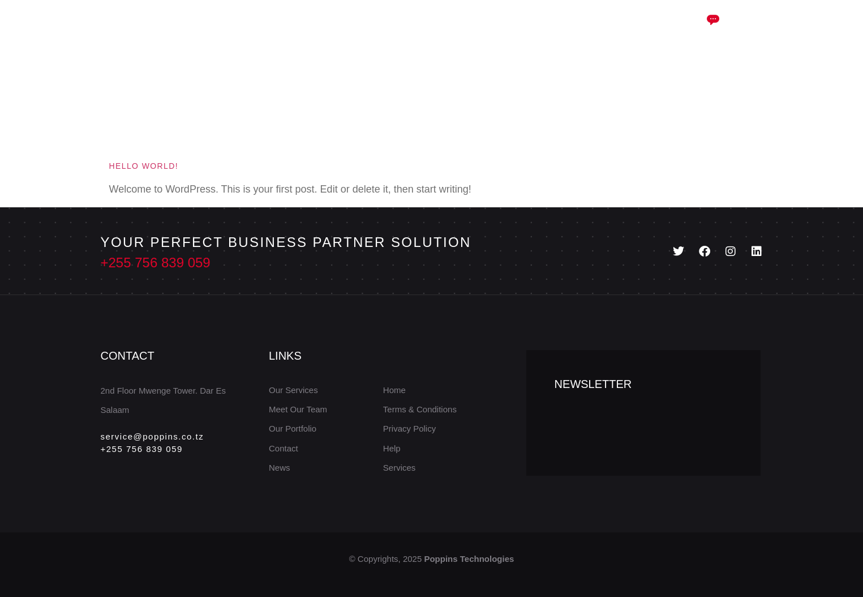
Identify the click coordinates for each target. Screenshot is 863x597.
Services (319, 30)
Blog (458, 29)
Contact (576, 29)
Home (261, 29)
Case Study (395, 30)
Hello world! (144, 165)
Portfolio (513, 29)
